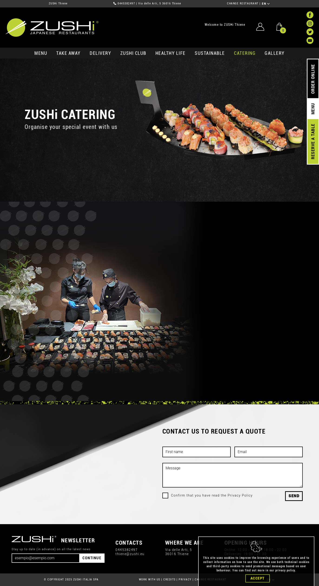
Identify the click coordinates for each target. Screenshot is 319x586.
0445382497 (126, 3)
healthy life (170, 53)
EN (266, 3)
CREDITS (169, 579)
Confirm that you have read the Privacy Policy (212, 495)
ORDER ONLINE (312, 79)
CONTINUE (91, 558)
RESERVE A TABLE (312, 141)
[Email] (46, 558)
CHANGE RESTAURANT (243, 3)
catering (245, 53)
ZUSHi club (133, 53)
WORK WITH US (149, 579)
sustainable (210, 53)
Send (294, 496)
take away (68, 53)
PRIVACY (185, 579)
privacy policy (285, 581)
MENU (40, 53)
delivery (100, 53)
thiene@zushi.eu (130, 554)
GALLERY (275, 53)
